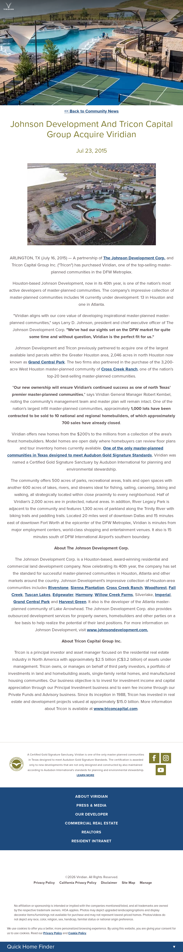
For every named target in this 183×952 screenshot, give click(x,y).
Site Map (128, 883)
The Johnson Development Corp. (134, 258)
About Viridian (91, 796)
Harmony (84, 594)
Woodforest (156, 587)
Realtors (91, 832)
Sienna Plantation (87, 587)
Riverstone (58, 587)
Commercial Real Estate (91, 823)
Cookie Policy (77, 933)
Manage (146, 883)
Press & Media (91, 805)
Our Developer (91, 814)
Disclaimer (109, 883)
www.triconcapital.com (115, 708)
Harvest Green (72, 601)
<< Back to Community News (91, 111)
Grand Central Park (46, 362)
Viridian (81, 877)
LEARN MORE (85, 775)
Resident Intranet (91, 841)
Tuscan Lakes (37, 594)
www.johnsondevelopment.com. (117, 629)
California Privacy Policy (77, 883)
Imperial (163, 594)
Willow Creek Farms (114, 594)
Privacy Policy (44, 883)
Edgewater (63, 594)
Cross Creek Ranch (119, 369)
